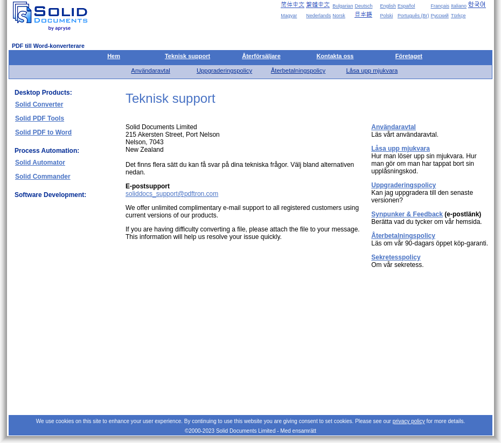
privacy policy (409, 421)
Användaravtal (150, 70)
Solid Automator (40, 162)
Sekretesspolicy (395, 257)
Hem (113, 56)
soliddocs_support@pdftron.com (172, 194)
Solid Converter (39, 104)
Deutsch (363, 6)
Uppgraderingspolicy (224, 70)
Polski (386, 15)
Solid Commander (43, 176)
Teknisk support (187, 56)
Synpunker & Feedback (407, 214)
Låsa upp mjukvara (372, 70)
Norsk (338, 15)
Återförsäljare (261, 56)
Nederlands (318, 15)
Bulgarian (342, 6)
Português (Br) (413, 15)
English (388, 6)
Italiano (459, 6)
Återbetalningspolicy (298, 70)
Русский (439, 15)
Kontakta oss (334, 56)
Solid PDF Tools (39, 118)
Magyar (289, 15)
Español (406, 6)
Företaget (408, 56)
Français (439, 6)
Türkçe (458, 15)
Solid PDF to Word (43, 132)
